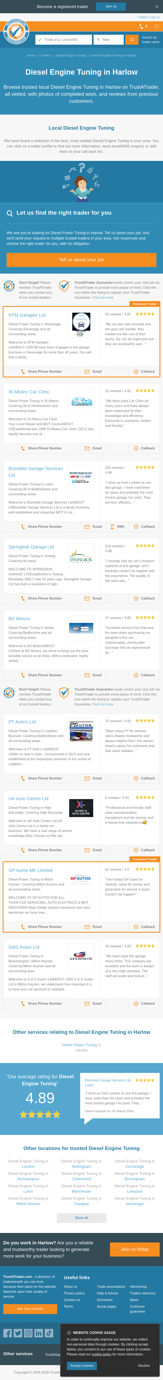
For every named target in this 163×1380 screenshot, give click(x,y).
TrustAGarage (55, 1354)
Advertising (138, 1286)
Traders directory (143, 1293)
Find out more (102, 297)
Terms (68, 1306)
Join (111, 6)
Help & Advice (107, 1293)
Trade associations (111, 1286)
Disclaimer (105, 1300)
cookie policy (101, 1354)
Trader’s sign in (149, 17)
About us (70, 1286)
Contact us (72, 1300)
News (134, 1300)
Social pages (106, 1306)
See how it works (30, 1309)
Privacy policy (74, 1293)
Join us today (135, 1249)
